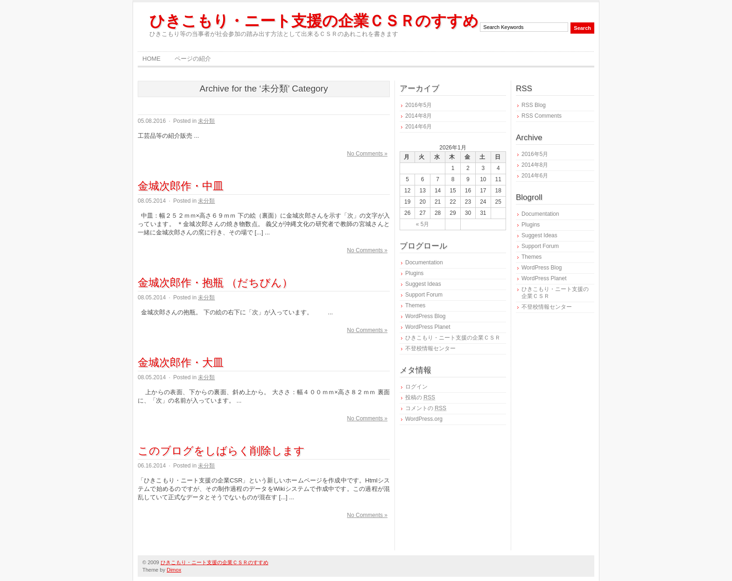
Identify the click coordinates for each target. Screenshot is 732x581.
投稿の (420, 397)
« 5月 (422, 224)
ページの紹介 (193, 58)
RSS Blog (533, 105)
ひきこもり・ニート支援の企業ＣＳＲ (452, 337)
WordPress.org (424, 419)
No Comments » (367, 153)
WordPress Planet (427, 327)
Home (151, 58)
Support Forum (424, 294)
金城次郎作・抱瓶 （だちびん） (215, 282)
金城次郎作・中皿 (181, 186)
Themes (415, 305)
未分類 (206, 121)
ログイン (416, 386)
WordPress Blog (425, 316)
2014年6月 (418, 126)
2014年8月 (418, 116)
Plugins (414, 273)
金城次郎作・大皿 (181, 362)
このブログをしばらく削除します (221, 451)
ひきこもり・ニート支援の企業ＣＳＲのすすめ (314, 20)
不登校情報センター (430, 348)
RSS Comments (541, 116)
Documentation (424, 262)
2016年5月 (418, 105)
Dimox (174, 570)
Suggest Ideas (423, 284)
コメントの (425, 408)
